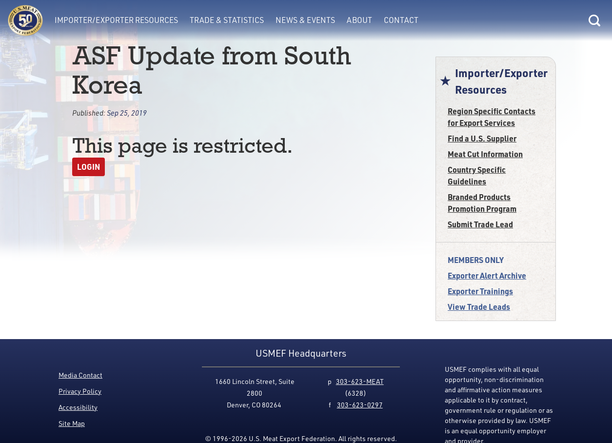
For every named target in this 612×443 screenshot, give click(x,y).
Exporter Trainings (480, 291)
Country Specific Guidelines (477, 175)
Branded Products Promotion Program (482, 203)
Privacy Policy (80, 391)
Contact (401, 20)
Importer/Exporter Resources (116, 20)
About (359, 20)
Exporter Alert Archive (487, 275)
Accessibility (78, 407)
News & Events (305, 20)
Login (88, 166)
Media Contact (80, 375)
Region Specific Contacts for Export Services (491, 117)
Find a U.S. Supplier (482, 138)
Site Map (72, 423)
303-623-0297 (360, 405)
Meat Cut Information (485, 154)
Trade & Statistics (227, 20)
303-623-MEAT (360, 381)
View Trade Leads (479, 307)
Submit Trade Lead (480, 224)
